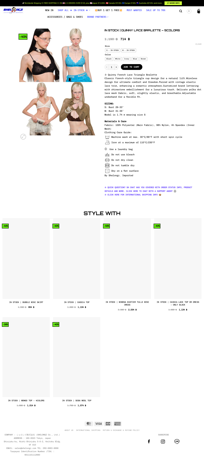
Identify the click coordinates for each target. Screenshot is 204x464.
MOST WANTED (134, 10)
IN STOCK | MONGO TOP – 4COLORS (26, 400)
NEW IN (49, 10)
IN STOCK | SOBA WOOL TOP (76, 400)
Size (107, 46)
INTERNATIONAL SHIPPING (88, 430)
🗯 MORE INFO (173, 3)
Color (108, 55)
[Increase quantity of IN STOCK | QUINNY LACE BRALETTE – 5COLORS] (116, 67)
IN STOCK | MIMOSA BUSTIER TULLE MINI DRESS (127, 303)
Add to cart (131, 67)
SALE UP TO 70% (155, 10)
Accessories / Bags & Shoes (65, 16)
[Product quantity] (111, 67)
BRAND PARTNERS (97, 17)
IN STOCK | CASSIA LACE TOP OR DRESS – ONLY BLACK (178, 303)
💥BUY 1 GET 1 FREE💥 (108, 10)
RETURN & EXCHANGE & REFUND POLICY (121, 430)
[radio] (112, 50)
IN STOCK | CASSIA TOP (76, 302)
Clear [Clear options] (198, 44)
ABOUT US (69, 430)
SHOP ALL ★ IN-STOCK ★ (74, 10)
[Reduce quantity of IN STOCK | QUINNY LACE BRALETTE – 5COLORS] (107, 67)
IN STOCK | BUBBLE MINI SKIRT (26, 302)
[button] (180, 11)
